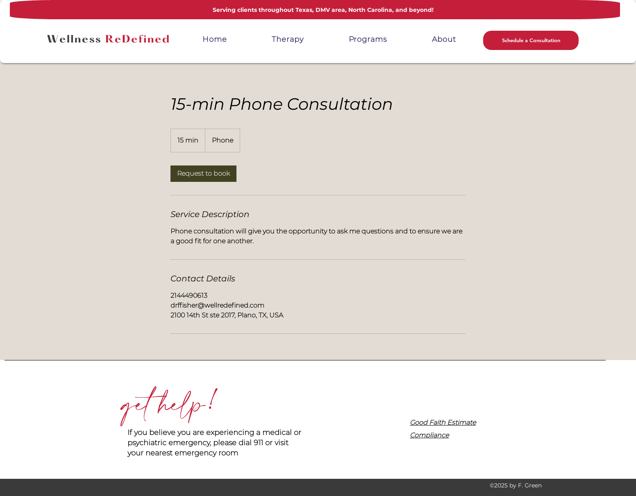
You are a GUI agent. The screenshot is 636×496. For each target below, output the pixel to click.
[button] (368, 39)
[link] (203, 173)
